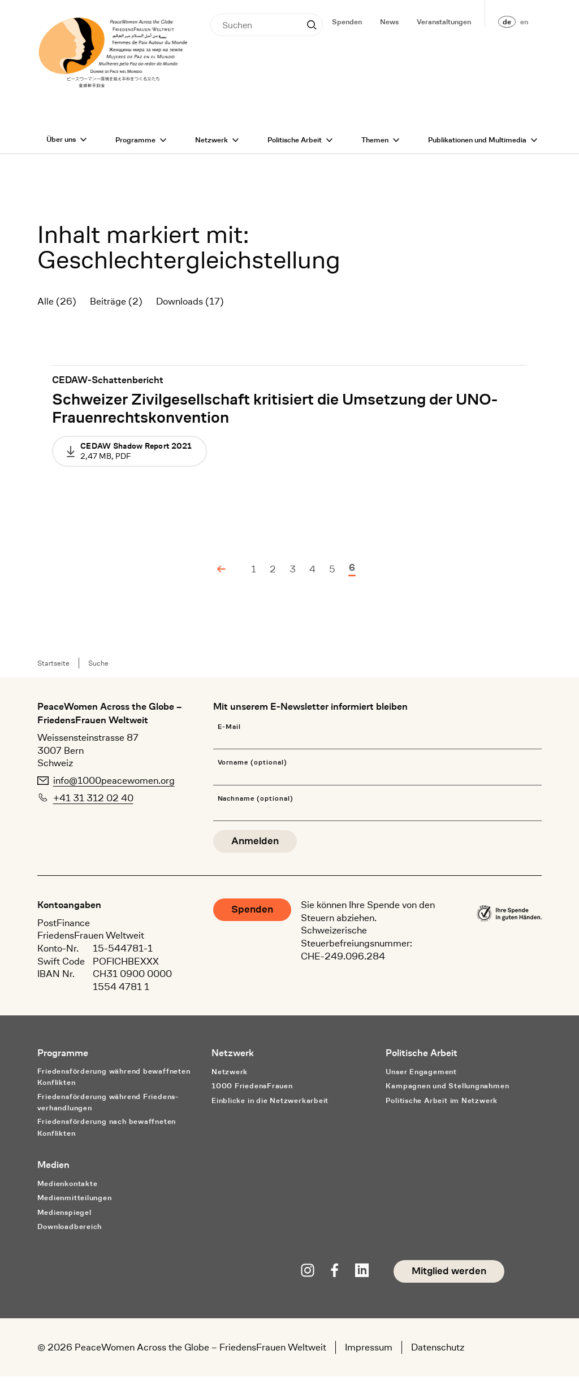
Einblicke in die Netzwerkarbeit (270, 1105)
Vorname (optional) (252, 767)
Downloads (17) (190, 305)
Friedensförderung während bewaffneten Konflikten (114, 1081)
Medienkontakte (67, 1188)
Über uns (61, 144)
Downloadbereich (69, 1231)
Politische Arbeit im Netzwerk (442, 1105)
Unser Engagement (421, 1076)
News (389, 22)
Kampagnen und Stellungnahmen (447, 1090)
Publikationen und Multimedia (477, 144)
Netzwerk (211, 144)
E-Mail (229, 731)
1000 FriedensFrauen (252, 1090)
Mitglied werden (449, 1276)
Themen (374, 144)
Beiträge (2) (116, 305)
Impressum (368, 1351)
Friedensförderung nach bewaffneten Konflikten (106, 1132)
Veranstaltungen (444, 22)
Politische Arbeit (294, 144)
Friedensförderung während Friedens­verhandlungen (108, 1107)
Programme (135, 144)
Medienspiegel (64, 1217)
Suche (98, 667)
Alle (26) (56, 305)
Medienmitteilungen (74, 1202)
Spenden (347, 22)
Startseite (53, 667)
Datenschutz (437, 1351)
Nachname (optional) (255, 803)
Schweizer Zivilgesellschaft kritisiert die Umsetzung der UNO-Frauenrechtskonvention (275, 413)
